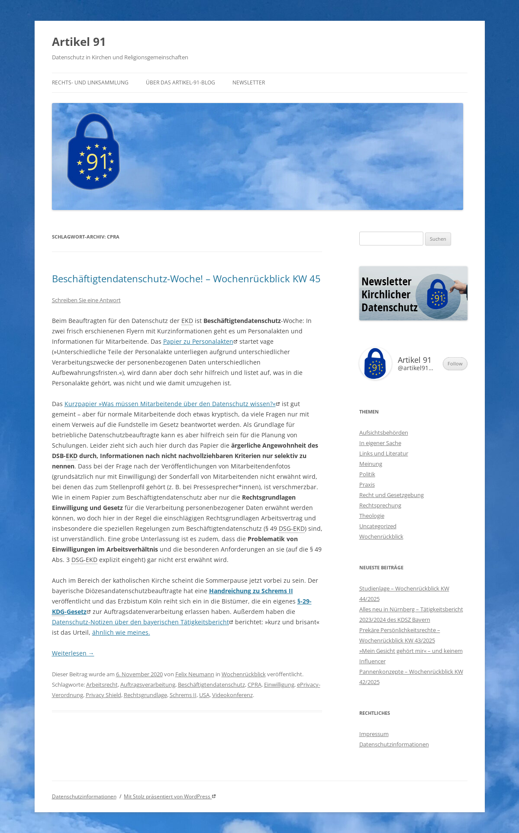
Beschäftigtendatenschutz (211, 684)
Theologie (371, 516)
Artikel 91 (79, 41)
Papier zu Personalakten (198, 341)
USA (204, 695)
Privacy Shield (103, 695)
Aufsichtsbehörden (383, 432)
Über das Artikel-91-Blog (180, 82)
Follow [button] (455, 363)
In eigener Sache (380, 443)
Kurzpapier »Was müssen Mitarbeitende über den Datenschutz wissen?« (170, 404)
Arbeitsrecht (102, 684)
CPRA (254, 684)
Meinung (370, 464)
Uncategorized (378, 526)
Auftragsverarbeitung (147, 684)
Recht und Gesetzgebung (391, 495)
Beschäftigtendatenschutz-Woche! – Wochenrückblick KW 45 (186, 278)
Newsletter (248, 82)
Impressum (374, 734)
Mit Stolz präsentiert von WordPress (168, 796)
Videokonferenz (232, 695)
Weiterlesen (73, 653)
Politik (367, 474)
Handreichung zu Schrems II (251, 591)
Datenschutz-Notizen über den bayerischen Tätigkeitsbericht (140, 622)
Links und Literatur (383, 453)
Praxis (367, 484)
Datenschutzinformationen (394, 744)
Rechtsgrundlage (145, 695)
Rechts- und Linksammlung (90, 82)
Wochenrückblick (244, 674)
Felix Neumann (194, 674)
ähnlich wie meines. (121, 632)
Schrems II (183, 695)
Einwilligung (279, 684)
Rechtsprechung (380, 505)
